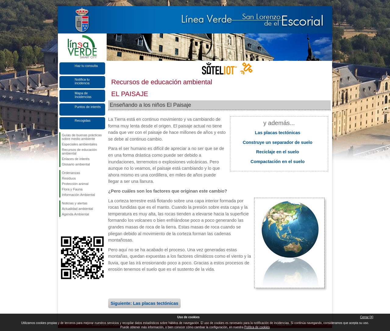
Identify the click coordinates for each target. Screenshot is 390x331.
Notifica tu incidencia (82, 81)
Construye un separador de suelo (278, 142)
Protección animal (75, 184)
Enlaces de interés (76, 159)
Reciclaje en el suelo (277, 151)
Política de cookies (257, 327)
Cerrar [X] (366, 317)
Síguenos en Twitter (73, 226)
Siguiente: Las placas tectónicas (144, 303)
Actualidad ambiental (77, 209)
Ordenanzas (71, 173)
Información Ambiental (78, 195)
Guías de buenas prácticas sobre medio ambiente (82, 137)
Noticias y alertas (74, 203)
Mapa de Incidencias (83, 95)
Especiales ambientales (79, 144)
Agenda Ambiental (75, 214)
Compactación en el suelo (277, 161)
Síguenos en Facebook (63, 226)
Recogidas (82, 120)
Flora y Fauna (72, 189)
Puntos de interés (88, 107)
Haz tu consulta (86, 66)
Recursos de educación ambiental (79, 151)
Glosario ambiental (76, 164)
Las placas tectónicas (277, 132)
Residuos (69, 178)
